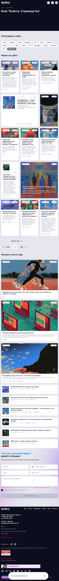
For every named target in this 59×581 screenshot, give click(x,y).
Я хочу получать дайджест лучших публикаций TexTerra (16, 493)
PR (29, 46)
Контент (4, 42)
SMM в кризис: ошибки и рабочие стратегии (24, 445)
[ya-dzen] (14, 571)
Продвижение (27, 42)
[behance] (21, 571)
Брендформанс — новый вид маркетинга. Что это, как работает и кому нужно (26, 104)
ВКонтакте (53, 46)
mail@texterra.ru (6, 558)
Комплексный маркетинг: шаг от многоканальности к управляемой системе (31, 424)
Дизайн (46, 46)
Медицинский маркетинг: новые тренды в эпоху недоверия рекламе (39, 190)
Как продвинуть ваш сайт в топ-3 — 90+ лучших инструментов (21, 379)
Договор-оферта (4, 533)
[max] (15, 544)
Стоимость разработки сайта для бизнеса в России (18, 336)
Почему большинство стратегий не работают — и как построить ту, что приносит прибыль (32, 413)
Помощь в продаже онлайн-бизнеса (9, 528)
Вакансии (3, 526)
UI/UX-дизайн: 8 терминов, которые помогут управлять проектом (30, 434)
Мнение (24, 46)
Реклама (28, 88)
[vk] (10, 571)
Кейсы (41, 42)
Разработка (49, 42)
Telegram (5, 46)
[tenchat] (29, 571)
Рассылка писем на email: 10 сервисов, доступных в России (29, 401)
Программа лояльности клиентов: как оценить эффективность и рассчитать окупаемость (29, 216)
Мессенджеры (37, 46)
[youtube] (18, 571)
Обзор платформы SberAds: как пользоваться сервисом (48, 75)
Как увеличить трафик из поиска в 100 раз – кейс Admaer (9, 75)
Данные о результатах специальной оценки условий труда (13, 531)
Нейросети (12, 42)
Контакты (55, 508)
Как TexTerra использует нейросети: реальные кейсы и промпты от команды (48, 216)
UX (11, 46)
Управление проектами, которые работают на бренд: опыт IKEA (48, 142)
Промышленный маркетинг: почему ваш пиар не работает (48, 113)
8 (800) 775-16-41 (6, 537)
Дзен (4, 49)
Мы (25, 508)
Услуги (30, 508)
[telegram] (11, 544)
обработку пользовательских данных (42, 491)
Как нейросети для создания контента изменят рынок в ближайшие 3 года (27, 143)
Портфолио (37, 508)
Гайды (16, 46)
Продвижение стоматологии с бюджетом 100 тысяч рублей (29, 76)
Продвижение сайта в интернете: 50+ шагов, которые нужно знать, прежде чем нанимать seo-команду (26, 296)
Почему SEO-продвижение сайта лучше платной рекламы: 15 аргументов (9, 143)
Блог (49, 508)
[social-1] (25, 571)
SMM (20, 42)
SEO (35, 42)
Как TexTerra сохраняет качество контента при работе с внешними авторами (10, 179)
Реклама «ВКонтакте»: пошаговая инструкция (9, 214)
